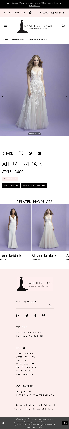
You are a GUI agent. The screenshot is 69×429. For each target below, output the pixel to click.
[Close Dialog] (3, 423)
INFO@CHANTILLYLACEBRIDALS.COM (35, 395)
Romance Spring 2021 (38, 39)
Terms (51, 408)
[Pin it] (30, 153)
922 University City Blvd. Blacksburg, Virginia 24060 (30, 334)
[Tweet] (21, 153)
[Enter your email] (35, 305)
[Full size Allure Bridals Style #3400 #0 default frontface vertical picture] (34, 90)
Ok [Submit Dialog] (65, 423)
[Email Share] (39, 153)
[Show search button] (63, 26)
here (42, 427)
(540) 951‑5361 (24, 391)
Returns (20, 405)
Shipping (34, 405)
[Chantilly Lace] (34, 26)
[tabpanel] (34, 90)
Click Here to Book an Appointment (45, 4)
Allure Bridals (18, 39)
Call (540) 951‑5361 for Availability (34, 185)
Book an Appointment (11, 185)
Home (5, 39)
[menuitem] (17, 316)
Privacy (48, 405)
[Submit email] (50, 305)
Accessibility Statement (29, 408)
